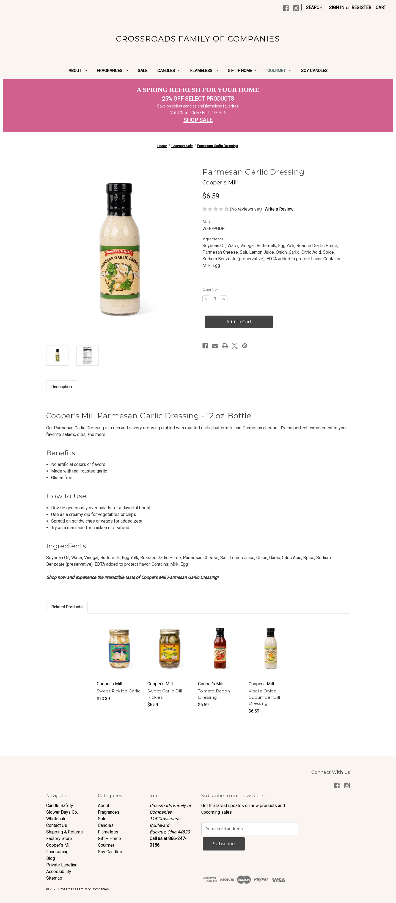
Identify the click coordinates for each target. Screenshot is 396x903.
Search (314, 7)
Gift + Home (242, 70)
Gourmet (279, 70)
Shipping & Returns (64, 832)
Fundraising (57, 851)
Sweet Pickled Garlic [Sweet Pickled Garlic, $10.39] (119, 691)
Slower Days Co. (62, 812)
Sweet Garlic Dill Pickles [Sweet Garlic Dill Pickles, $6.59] (164, 694)
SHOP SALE (198, 120)
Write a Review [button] (279, 209)
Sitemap (54, 878)
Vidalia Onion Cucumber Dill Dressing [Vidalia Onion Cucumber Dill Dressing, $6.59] (264, 697)
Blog (50, 858)
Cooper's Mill (59, 845)
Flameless (204, 70)
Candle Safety (59, 805)
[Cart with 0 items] (380, 7)
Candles (168, 70)
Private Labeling (62, 865)
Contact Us (56, 825)
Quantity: (210, 289)
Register (361, 7)
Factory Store (59, 838)
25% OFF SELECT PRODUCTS (198, 98)
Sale (142, 70)
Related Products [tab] (66, 606)
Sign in (336, 7)
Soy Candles (314, 70)
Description (61, 386)
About (77, 70)
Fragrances (112, 70)
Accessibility (58, 871)
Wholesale (56, 818)
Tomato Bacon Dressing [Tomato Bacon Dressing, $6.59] (214, 694)
